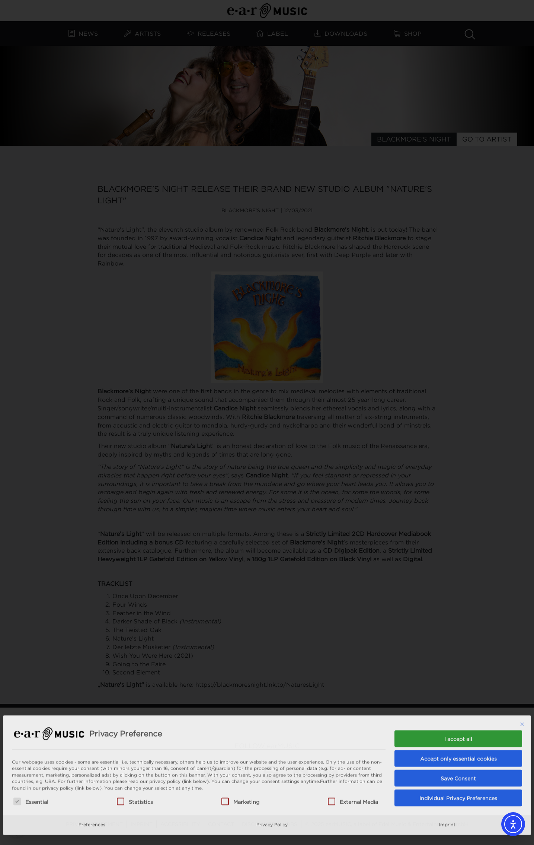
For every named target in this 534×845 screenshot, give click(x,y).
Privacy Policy (272, 786)
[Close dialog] (522, 687)
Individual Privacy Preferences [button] (458, 760)
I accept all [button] (458, 701)
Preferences (92, 786)
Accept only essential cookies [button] (458, 721)
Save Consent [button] (458, 740)
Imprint (447, 786)
